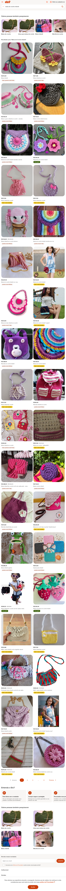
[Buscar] (33, 7)
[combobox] (3, 6)
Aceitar (33, 887)
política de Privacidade (47, 882)
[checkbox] (4, 865)
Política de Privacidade (18, 865)
